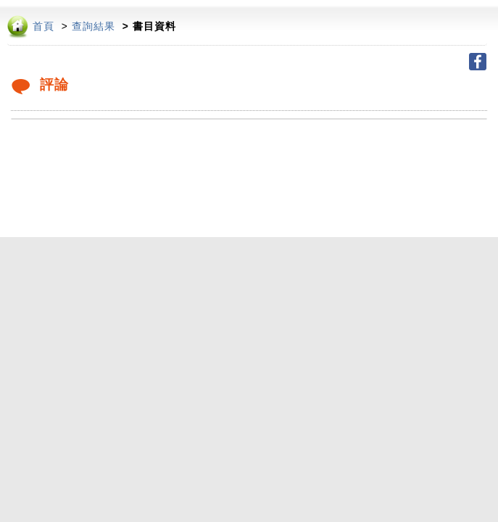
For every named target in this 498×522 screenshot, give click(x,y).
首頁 (43, 26)
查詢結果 (93, 26)
